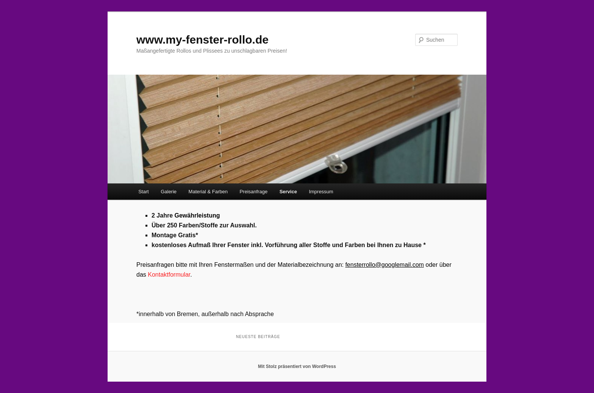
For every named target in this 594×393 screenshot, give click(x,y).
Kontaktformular (169, 274)
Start (143, 191)
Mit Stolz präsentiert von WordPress (297, 366)
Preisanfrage (253, 191)
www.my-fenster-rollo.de (202, 39)
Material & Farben (208, 191)
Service (288, 191)
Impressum (321, 191)
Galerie (169, 191)
